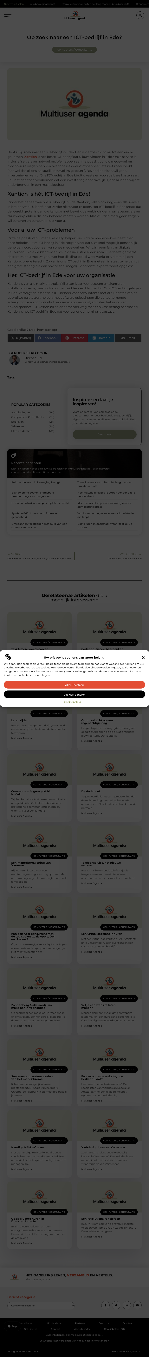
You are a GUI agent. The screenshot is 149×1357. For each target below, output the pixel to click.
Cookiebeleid (72, 701)
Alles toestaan (74, 684)
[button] (143, 658)
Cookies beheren (75, 694)
